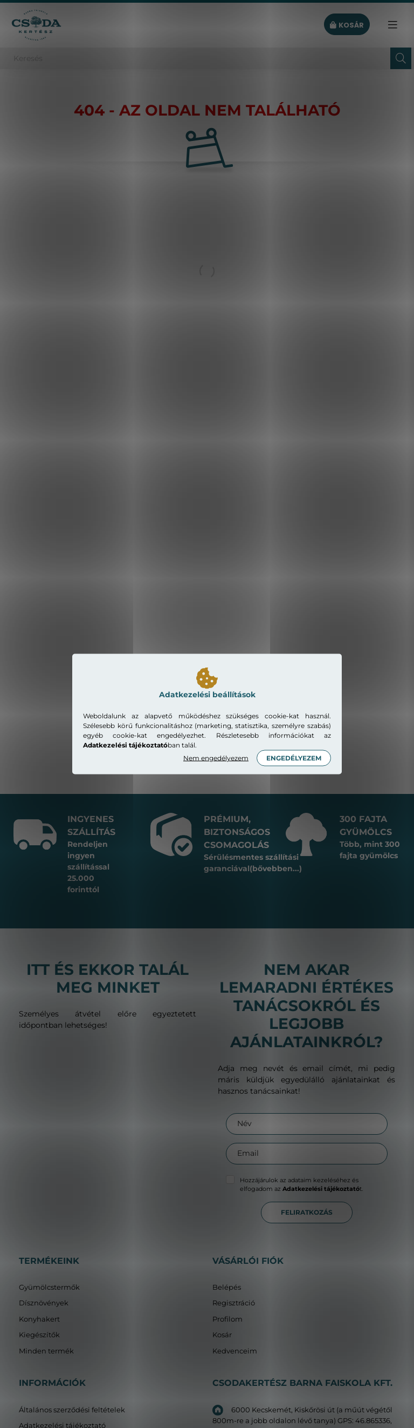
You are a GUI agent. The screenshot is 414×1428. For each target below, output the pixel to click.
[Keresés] (207, 58)
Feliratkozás (307, 1212)
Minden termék (46, 1351)
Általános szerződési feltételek (72, 1410)
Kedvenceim (234, 1351)
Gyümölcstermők (49, 1287)
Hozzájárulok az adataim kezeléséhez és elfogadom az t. (301, 1184)
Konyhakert (39, 1319)
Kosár (222, 1335)
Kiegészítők (39, 1335)
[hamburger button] (392, 25)
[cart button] (347, 25)
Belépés (226, 1287)
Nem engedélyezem (216, 758)
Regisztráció (233, 1303)
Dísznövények (43, 1303)
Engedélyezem (293, 758)
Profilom (227, 1319)
